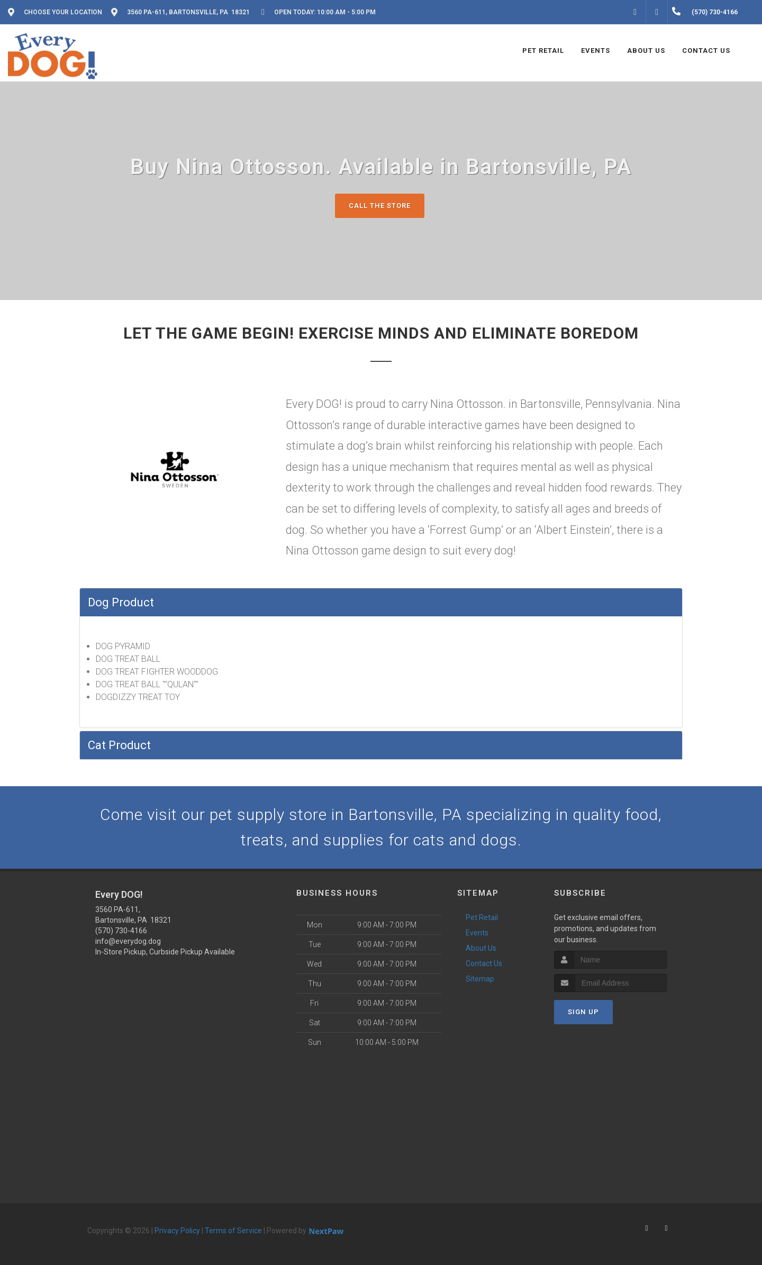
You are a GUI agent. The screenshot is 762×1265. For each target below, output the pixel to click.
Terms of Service (233, 1230)
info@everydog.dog (128, 941)
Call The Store (380, 206)
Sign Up (583, 1012)
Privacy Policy (177, 1230)
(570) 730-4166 (121, 930)
